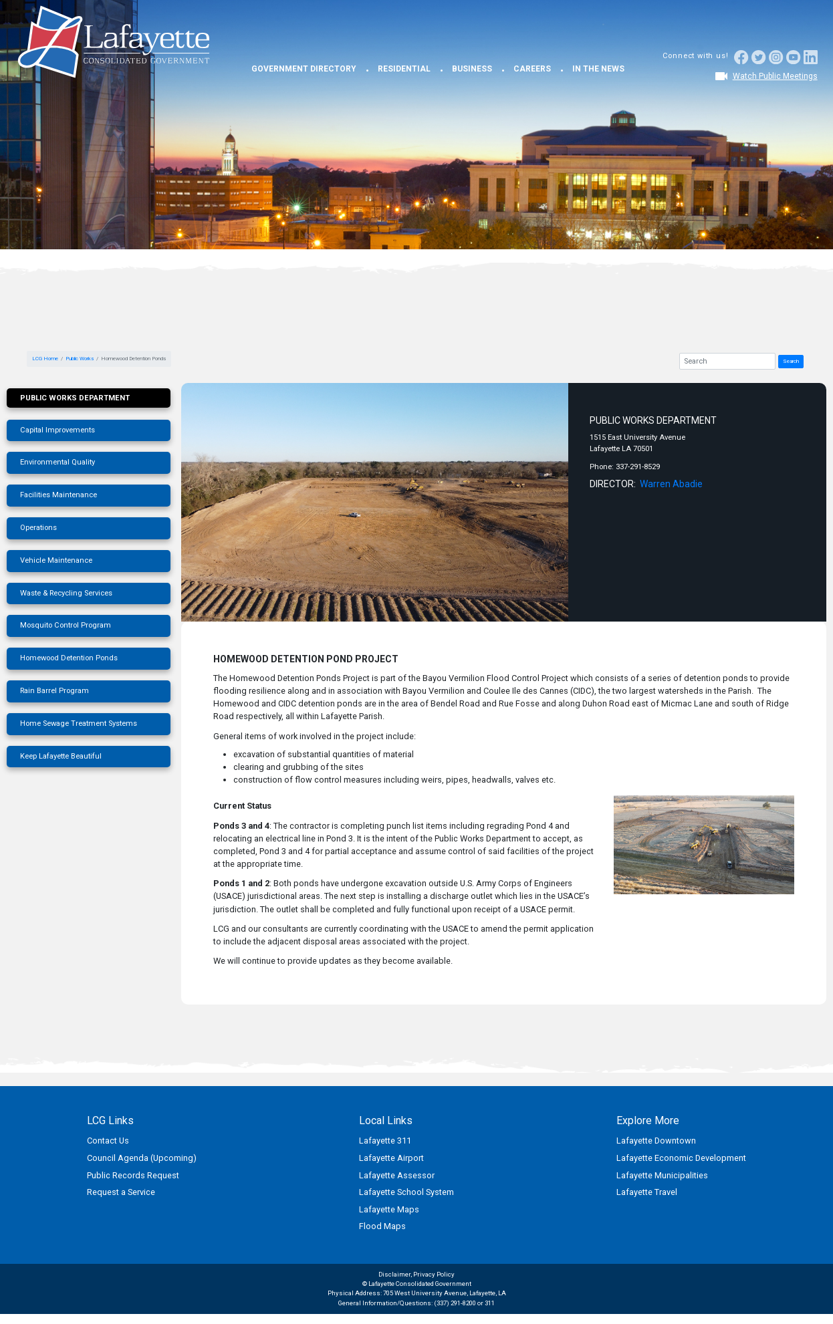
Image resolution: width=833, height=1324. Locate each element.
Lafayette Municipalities (662, 1175)
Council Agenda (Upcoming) (142, 1158)
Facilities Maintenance (58, 495)
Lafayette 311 (385, 1141)
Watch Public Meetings (775, 76)
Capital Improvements (57, 430)
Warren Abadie (671, 484)
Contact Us (108, 1141)
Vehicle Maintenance (56, 560)
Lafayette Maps (389, 1209)
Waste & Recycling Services (66, 593)
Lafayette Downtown (656, 1141)
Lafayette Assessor (397, 1175)
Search (791, 361)
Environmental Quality (57, 462)
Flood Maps (382, 1226)
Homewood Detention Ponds (69, 658)
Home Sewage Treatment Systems (78, 723)
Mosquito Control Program (65, 625)
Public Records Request (133, 1175)
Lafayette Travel (646, 1192)
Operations (38, 527)
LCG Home (45, 359)
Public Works (80, 359)
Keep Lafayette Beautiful (61, 756)
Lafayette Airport (391, 1158)
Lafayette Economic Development (681, 1158)
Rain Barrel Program (54, 690)
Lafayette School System (406, 1192)
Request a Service (121, 1192)
